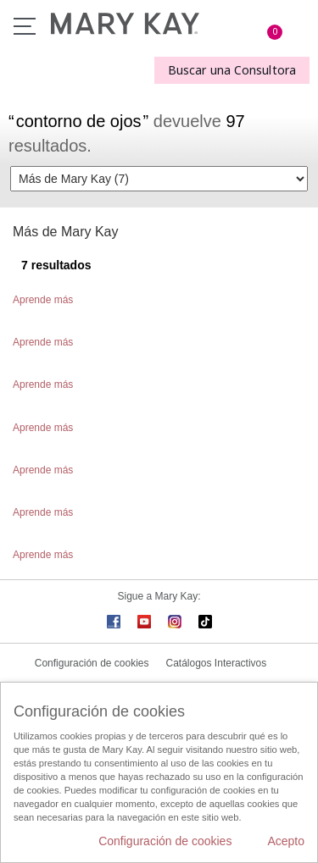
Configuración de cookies (92, 663)
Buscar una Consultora (232, 70)
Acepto (285, 841)
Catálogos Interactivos (216, 663)
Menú (24, 26)
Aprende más (43, 300)
